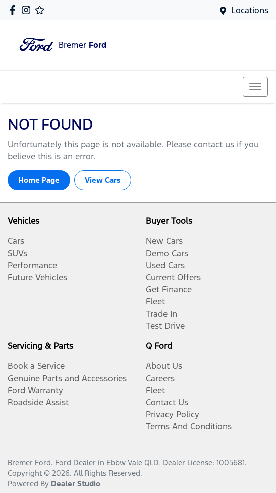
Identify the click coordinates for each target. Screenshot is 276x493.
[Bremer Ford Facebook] (14, 10)
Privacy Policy (172, 414)
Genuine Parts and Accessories (67, 378)
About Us (164, 366)
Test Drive (165, 325)
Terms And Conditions (189, 426)
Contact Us (167, 402)
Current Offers (173, 277)
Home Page (39, 180)
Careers (160, 378)
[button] (255, 87)
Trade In (161, 313)
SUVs (17, 253)
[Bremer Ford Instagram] (28, 10)
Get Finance (169, 289)
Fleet (155, 301)
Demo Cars (167, 253)
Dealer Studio (75, 483)
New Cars (164, 240)
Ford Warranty (35, 390)
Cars (16, 240)
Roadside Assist (38, 402)
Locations (249, 10)
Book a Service (36, 366)
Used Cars (165, 265)
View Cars (103, 180)
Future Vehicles (37, 277)
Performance (32, 265)
